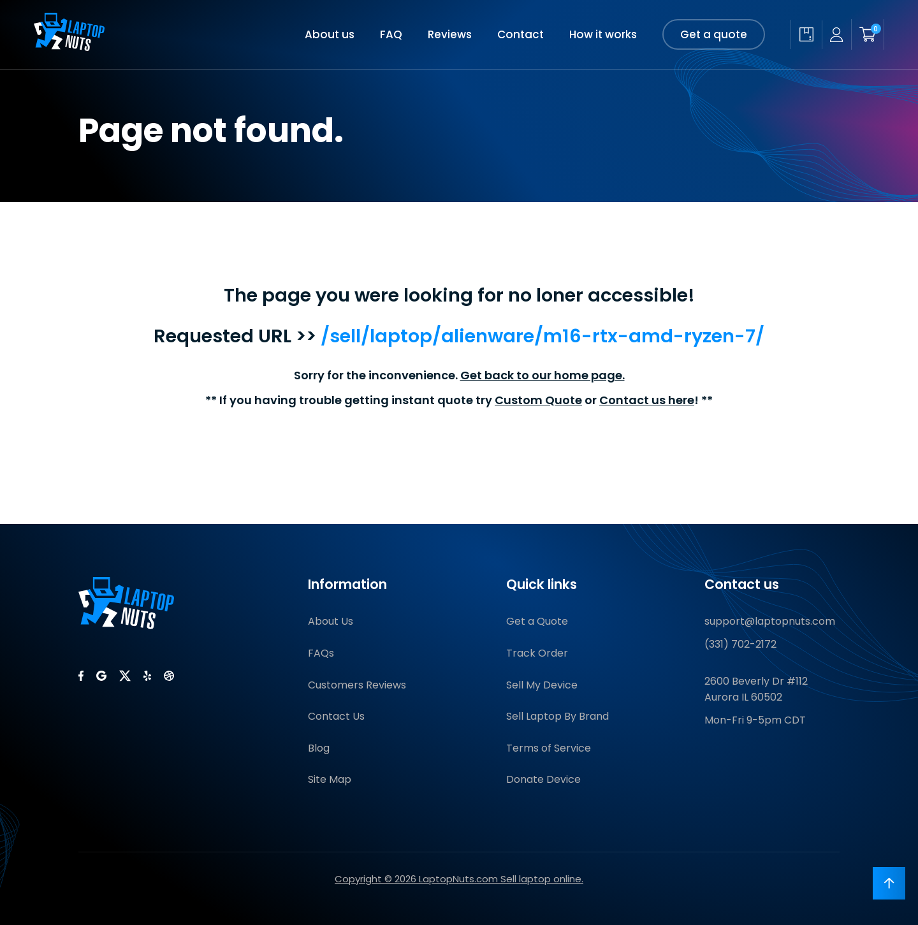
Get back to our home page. (542, 375)
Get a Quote (537, 621)
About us (329, 34)
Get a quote (713, 34)
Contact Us (336, 716)
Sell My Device (542, 685)
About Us (330, 621)
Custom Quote (538, 400)
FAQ (391, 34)
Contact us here (646, 400)
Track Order (537, 653)
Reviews (450, 34)
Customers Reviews (357, 685)
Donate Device (543, 779)
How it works (603, 34)
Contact (520, 34)
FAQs (321, 653)
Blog (319, 748)
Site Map (329, 779)
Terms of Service (548, 748)
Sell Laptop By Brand (557, 716)
